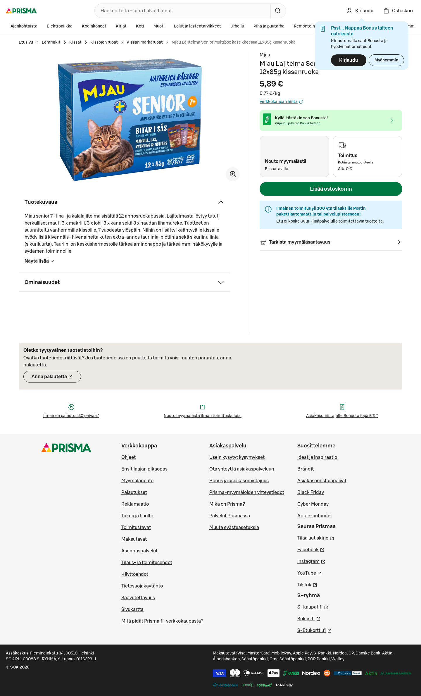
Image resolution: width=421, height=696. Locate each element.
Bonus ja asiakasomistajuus (239, 480)
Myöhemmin (386, 60)
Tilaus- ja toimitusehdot (146, 562)
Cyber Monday (313, 504)
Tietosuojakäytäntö (142, 586)
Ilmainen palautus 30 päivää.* (71, 416)
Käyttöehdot (134, 574)
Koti (140, 26)
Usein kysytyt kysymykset (237, 457)
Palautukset (134, 492)
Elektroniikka (60, 26)
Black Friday (310, 492)
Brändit (305, 469)
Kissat (75, 42)
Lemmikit (51, 42)
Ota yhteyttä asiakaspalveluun (241, 469)
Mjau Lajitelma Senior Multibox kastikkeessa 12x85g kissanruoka (234, 42)
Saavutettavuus (138, 597)
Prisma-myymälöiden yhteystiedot (246, 492)
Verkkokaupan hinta (281, 101)
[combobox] (181, 11)
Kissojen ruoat (104, 42)
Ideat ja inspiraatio (317, 457)
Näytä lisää (40, 263)
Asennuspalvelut (139, 551)
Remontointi (306, 26)
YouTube (309, 572)
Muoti (159, 26)
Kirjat (121, 26)
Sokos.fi (309, 618)
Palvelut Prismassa (229, 516)
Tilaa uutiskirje (315, 537)
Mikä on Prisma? (227, 504)
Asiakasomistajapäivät (321, 480)
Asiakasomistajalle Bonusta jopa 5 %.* (342, 416)
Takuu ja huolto (137, 516)
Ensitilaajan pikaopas (144, 469)
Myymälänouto (137, 480)
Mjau (265, 55)
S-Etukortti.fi (314, 630)
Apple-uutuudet (314, 516)
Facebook (311, 549)
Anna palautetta (56, 378)
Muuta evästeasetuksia (234, 527)
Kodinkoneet (94, 26)
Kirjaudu (348, 60)
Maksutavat (134, 539)
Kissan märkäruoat (145, 42)
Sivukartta (132, 609)
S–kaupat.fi (313, 606)
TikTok (307, 584)
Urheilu (237, 26)
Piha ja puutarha (268, 26)
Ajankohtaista (24, 26)
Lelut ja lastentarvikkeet (197, 26)
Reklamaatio (135, 504)
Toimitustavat (136, 527)
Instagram (311, 561)
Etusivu (26, 42)
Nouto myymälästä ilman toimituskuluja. (202, 416)
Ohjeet (128, 457)
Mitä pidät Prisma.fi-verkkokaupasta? (162, 621)
